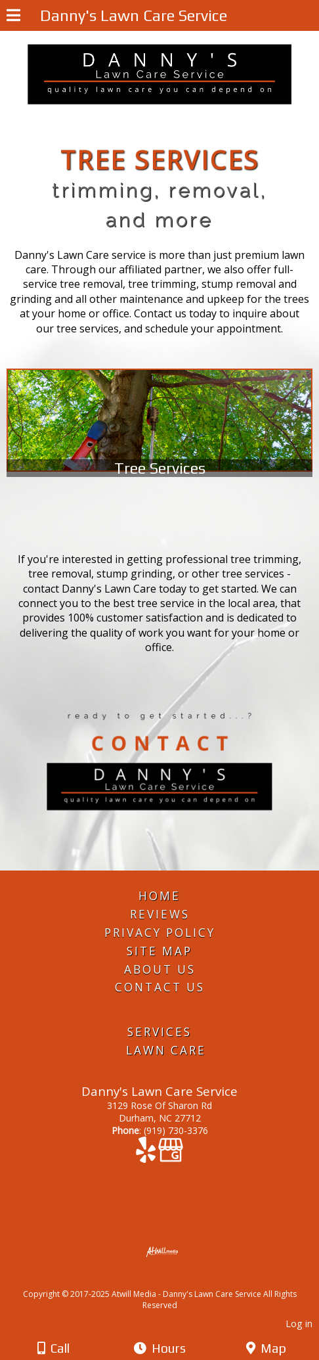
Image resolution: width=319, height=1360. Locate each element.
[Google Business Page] (170, 1156)
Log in (299, 1323)
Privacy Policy (159, 932)
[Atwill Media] (171, 1279)
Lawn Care (166, 1050)
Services (159, 1031)
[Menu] (13, 17)
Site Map (159, 951)
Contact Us (160, 987)
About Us (160, 969)
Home (159, 895)
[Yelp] (147, 1156)
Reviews (160, 914)
